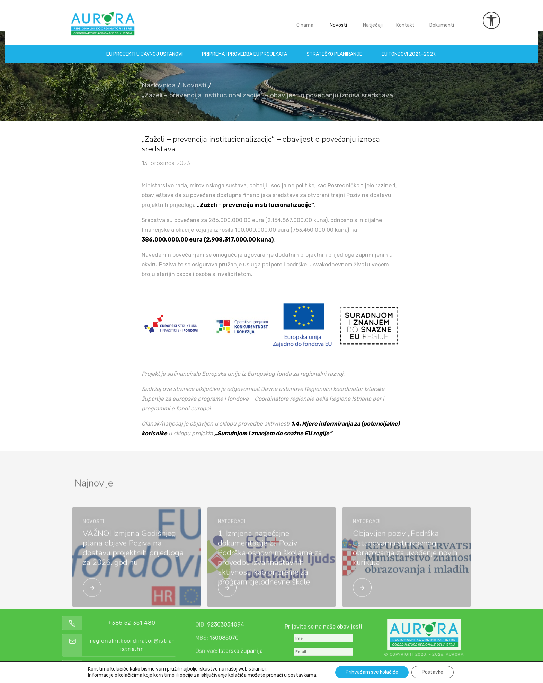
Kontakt (405, 20)
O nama (304, 20)
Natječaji (373, 20)
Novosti (338, 20)
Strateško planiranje (335, 49)
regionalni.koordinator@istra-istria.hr (152, 645)
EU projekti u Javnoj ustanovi (145, 49)
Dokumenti (441, 20)
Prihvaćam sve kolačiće (372, 672)
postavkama (302, 675)
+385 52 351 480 (152, 623)
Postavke (432, 672)
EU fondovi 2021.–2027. (409, 49)
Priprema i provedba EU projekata (244, 49)
